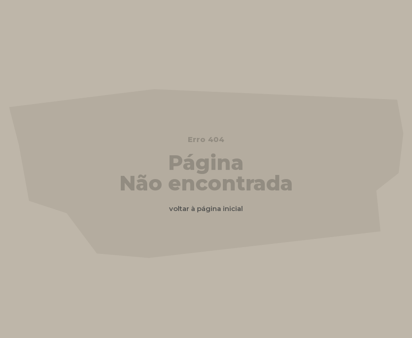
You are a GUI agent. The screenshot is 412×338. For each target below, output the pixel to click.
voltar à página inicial (206, 208)
